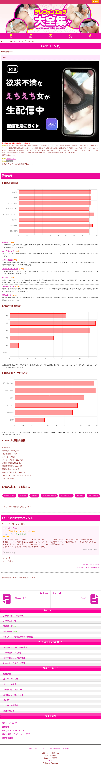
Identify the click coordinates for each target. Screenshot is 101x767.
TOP (30, 748)
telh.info (50, 761)
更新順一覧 (10, 632)
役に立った (9, 553)
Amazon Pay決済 (9, 495)
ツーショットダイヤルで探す (15, 647)
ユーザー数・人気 (8, 251)
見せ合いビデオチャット (10, 269)
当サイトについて (9, 723)
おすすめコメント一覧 (90, 564)
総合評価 (5, 242)
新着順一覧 (9, 626)
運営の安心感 (6, 295)
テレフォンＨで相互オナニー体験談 (18, 637)
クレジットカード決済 (49, 495)
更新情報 (5, 727)
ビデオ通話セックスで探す (14, 658)
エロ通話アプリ (11, 158)
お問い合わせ (67, 748)
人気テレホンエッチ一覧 (13, 616)
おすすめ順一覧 (9, 621)
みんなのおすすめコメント (13, 730)
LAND (5, 528)
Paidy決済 (34, 495)
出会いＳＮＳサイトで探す (14, 663)
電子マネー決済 (93, 495)
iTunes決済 (23, 495)
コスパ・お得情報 (8, 286)
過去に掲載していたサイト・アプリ (16, 734)
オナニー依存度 (7, 260)
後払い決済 (80, 495)
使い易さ (5, 277)
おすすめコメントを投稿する (88, 567)
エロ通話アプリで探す (12, 653)
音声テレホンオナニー (12, 689)
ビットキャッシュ (66, 495)
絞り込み (12, 528)
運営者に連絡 (7, 738)
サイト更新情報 (54, 748)
